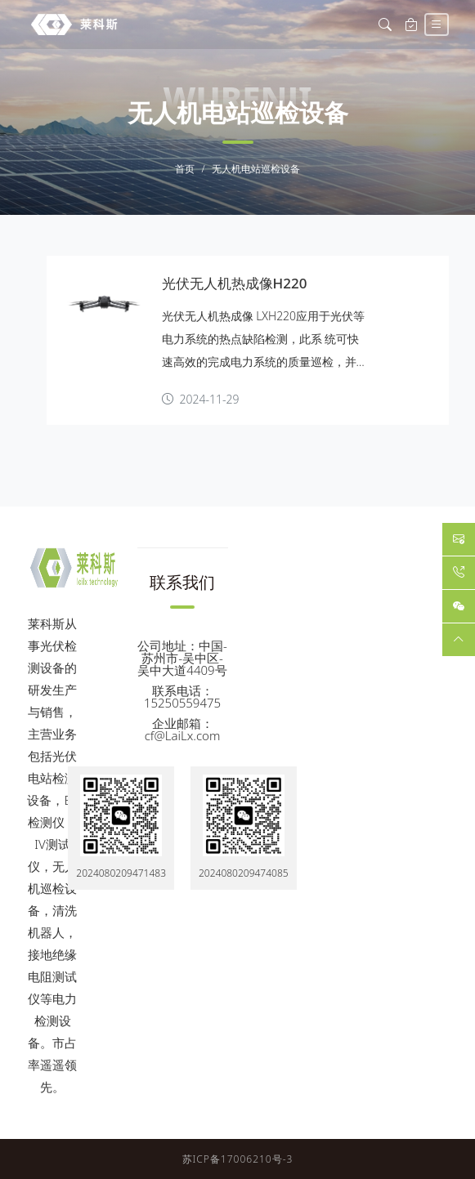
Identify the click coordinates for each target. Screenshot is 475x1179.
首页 (185, 169)
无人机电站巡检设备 (256, 169)
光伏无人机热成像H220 (234, 283)
